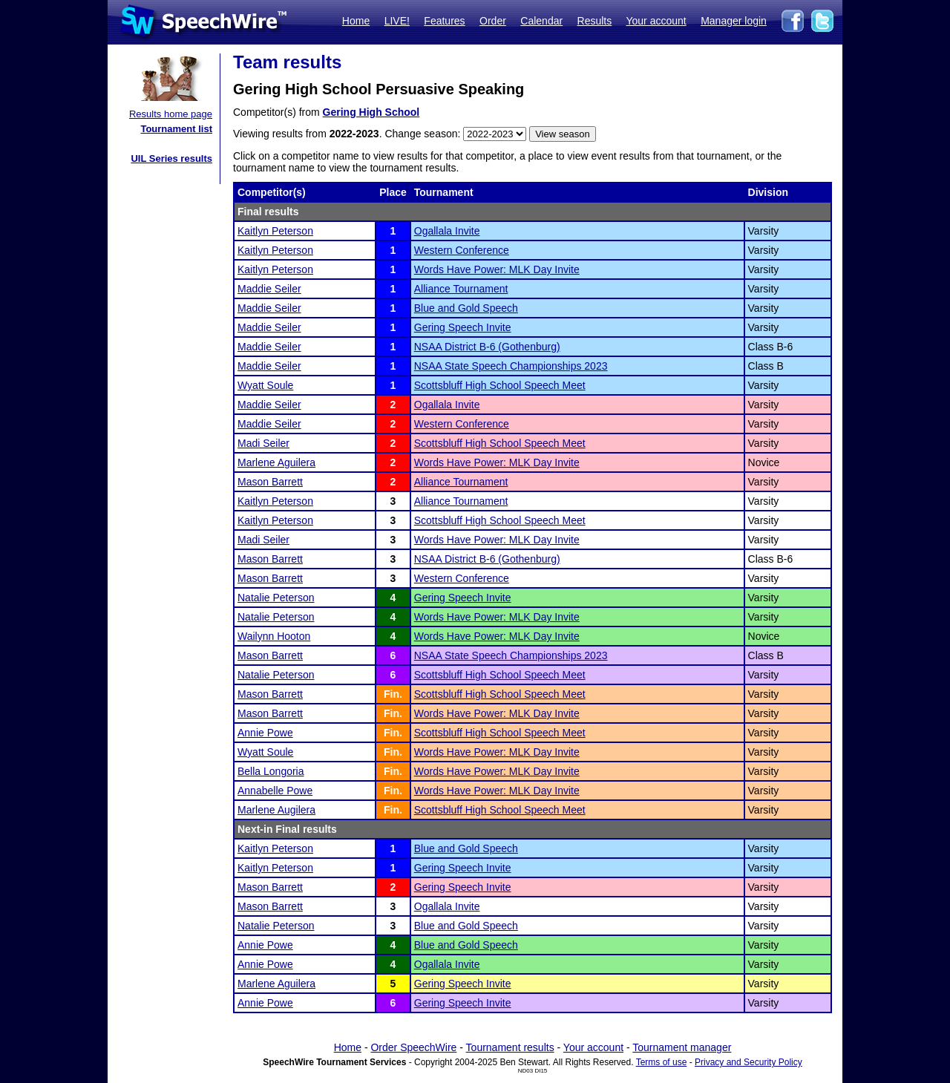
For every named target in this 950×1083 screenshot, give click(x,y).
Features (444, 21)
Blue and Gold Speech (466, 308)
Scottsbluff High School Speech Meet (500, 385)
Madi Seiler (263, 443)
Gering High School (371, 112)
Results (594, 21)
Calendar (541, 21)
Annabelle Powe (275, 790)
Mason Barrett (270, 482)
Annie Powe (265, 733)
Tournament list (176, 128)
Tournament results (510, 1047)
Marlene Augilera (276, 810)
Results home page (170, 114)
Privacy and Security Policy (748, 1062)
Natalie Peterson (276, 597)
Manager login (734, 21)
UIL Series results (171, 158)
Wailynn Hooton (274, 636)
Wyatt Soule (265, 385)
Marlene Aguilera (276, 462)
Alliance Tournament (461, 289)
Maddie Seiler (269, 289)
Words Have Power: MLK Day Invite (497, 269)
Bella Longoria (271, 771)
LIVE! (397, 21)
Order (492, 21)
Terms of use (661, 1062)
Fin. (393, 694)
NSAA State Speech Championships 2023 (511, 366)
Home (356, 21)
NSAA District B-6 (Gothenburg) (487, 347)
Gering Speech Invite (462, 327)
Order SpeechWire (413, 1047)
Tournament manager (681, 1047)
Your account (656, 21)
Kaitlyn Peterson (275, 231)
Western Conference (461, 250)
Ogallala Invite (447, 231)
